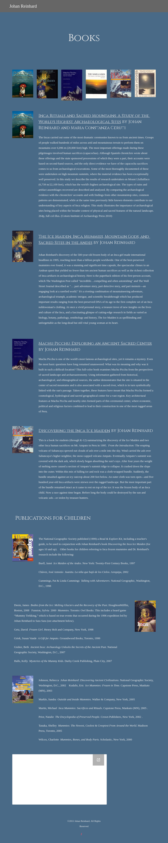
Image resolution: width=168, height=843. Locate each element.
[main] (84, 38)
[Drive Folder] (59, 779)
